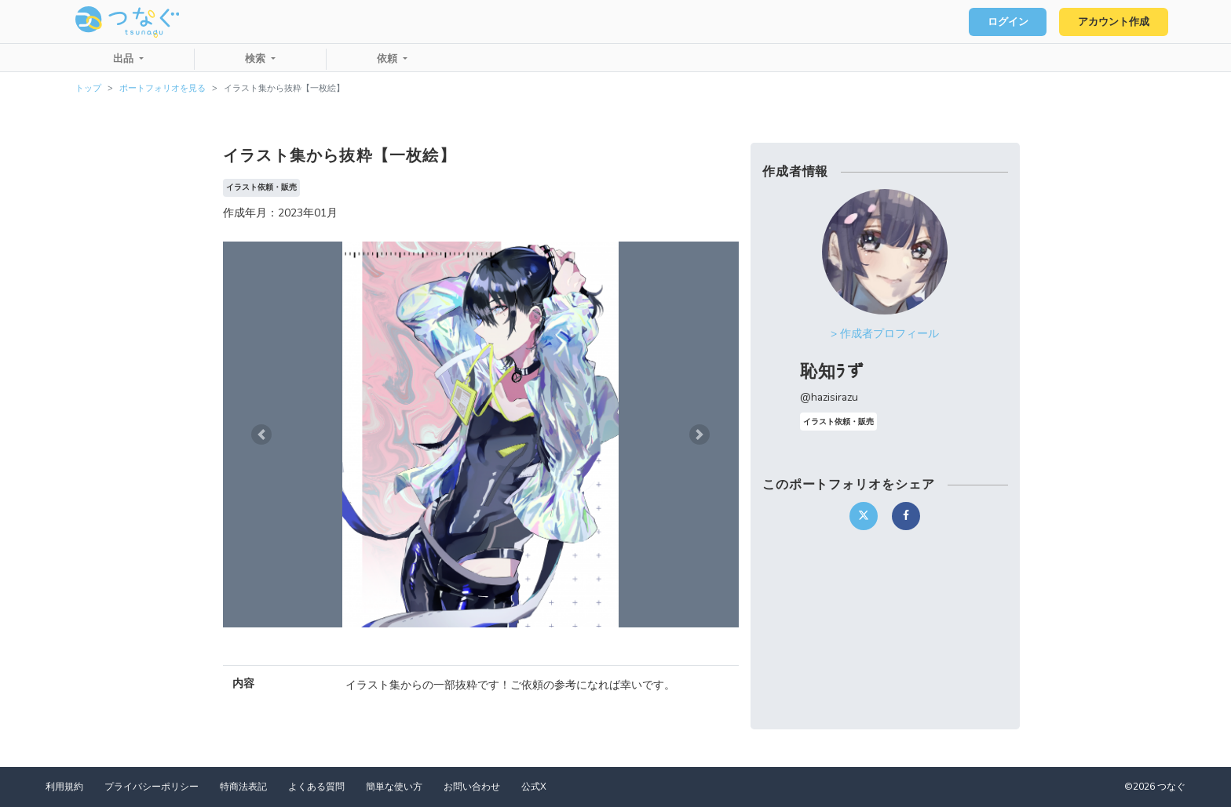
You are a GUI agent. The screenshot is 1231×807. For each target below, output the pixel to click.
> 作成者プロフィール (885, 333)
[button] (261, 434)
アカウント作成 (1113, 22)
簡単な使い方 (394, 786)
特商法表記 (243, 786)
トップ (88, 88)
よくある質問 (316, 786)
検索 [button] (256, 59)
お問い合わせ (472, 786)
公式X (533, 786)
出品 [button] (125, 59)
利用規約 (64, 786)
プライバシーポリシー (151, 786)
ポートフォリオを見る (162, 88)
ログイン (1008, 22)
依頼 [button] (388, 59)
